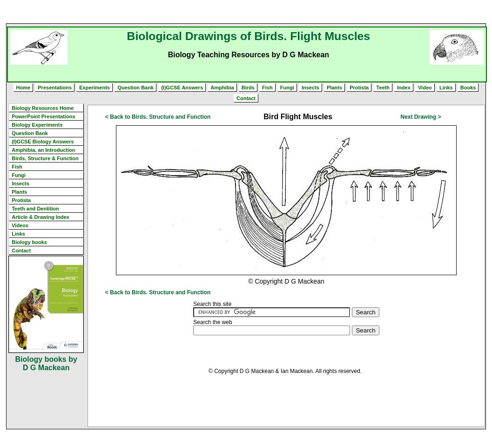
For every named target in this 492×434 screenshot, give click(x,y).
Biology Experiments (37, 125)
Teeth (383, 87)
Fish (267, 87)
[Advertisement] (246, 11)
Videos (20, 225)
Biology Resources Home (43, 108)
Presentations (55, 87)
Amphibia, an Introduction (43, 150)
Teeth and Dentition (35, 208)
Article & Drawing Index (40, 217)
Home (23, 87)
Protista (359, 87)
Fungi (287, 87)
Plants (334, 87)
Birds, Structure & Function (45, 158)
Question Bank (135, 87)
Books (468, 87)
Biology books (29, 242)
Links (446, 87)
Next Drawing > (421, 117)
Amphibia (222, 87)
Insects (310, 87)
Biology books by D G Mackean (46, 363)
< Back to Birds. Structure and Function (157, 117)
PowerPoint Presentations (43, 116)
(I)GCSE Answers (182, 87)
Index (404, 87)
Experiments (94, 87)
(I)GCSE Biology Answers (43, 141)
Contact (246, 98)
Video (425, 87)
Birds (248, 87)
